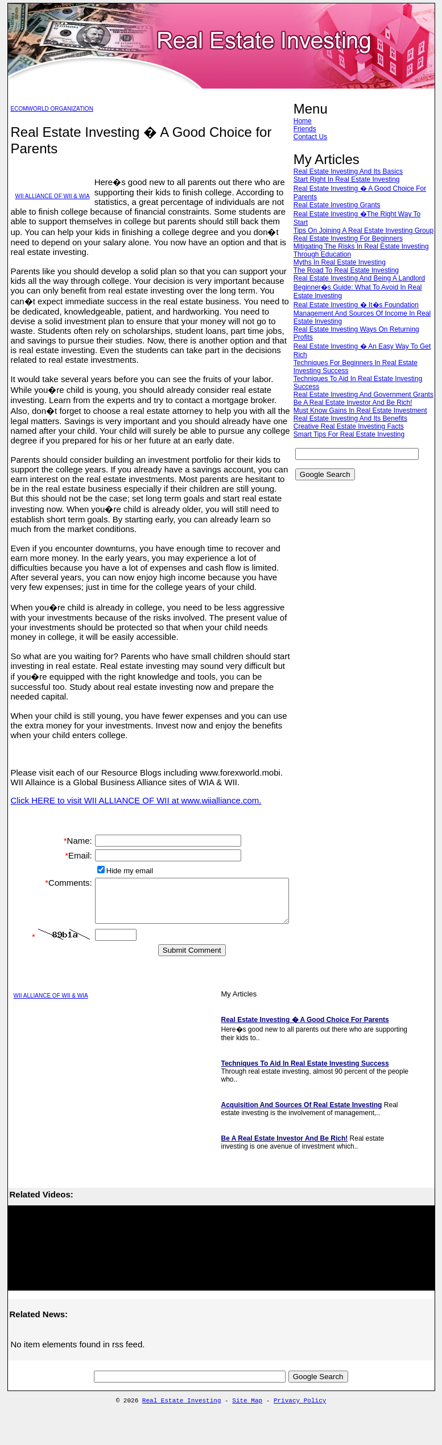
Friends (306, 129)
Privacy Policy (300, 1419)
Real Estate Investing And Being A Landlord (361, 286)
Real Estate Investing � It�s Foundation (357, 313)
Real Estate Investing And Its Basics (349, 171)
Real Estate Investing (181, 1419)
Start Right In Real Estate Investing (348, 179)
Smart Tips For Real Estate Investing (350, 450)
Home (304, 121)
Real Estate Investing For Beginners (349, 246)
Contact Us (312, 137)
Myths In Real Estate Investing (341, 270)
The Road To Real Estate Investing (347, 278)
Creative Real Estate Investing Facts (350, 442)
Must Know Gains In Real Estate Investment (362, 426)
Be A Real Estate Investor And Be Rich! (354, 418)
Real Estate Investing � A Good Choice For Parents (305, 1038)
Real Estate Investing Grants (338, 205)
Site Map (247, 1419)
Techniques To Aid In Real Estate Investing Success (305, 1082)
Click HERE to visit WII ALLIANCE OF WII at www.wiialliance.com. (136, 800)
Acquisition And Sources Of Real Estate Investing (301, 1123)
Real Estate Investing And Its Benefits (352, 434)
